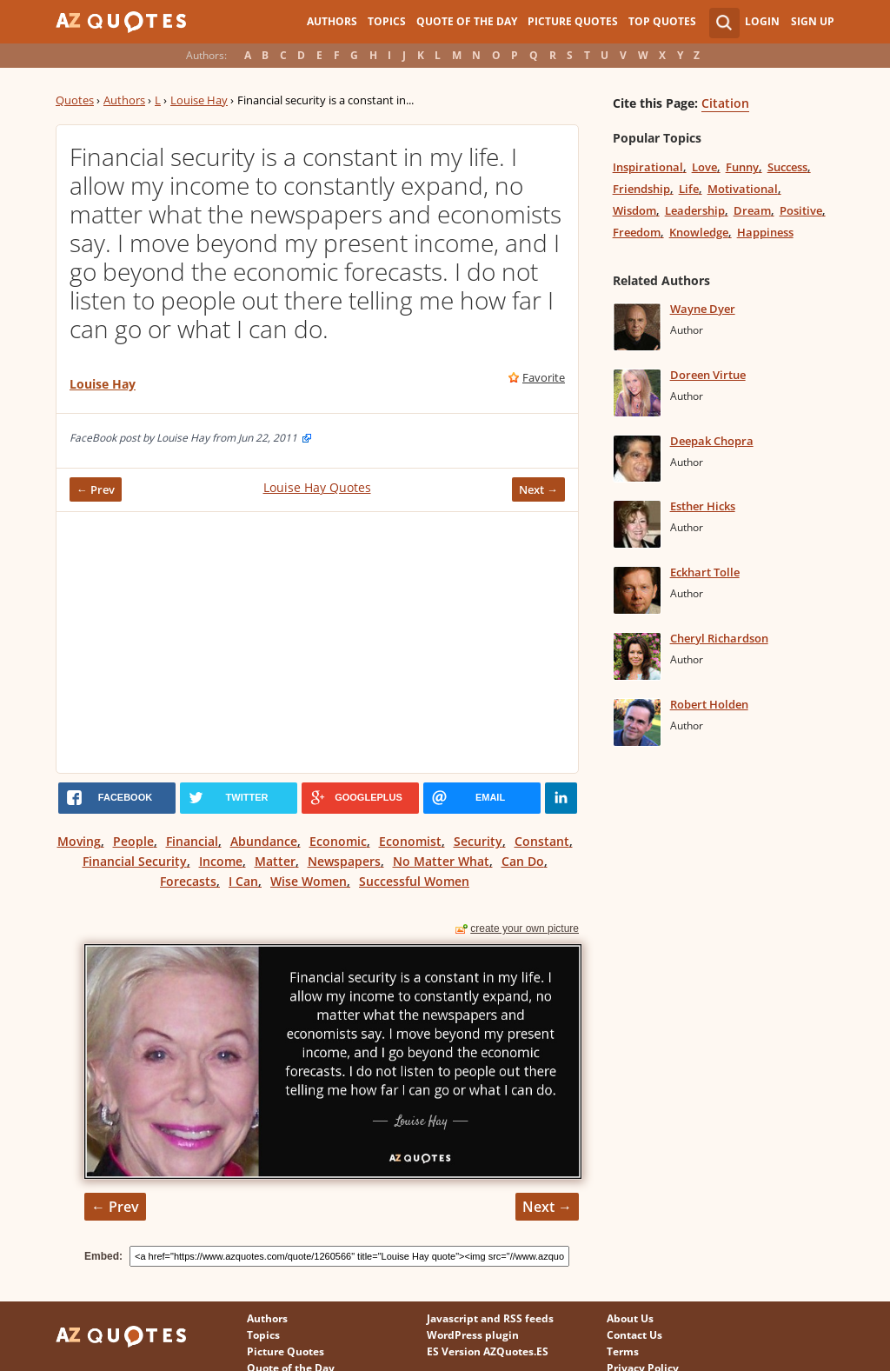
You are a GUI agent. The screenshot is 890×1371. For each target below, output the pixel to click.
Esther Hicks (702, 506)
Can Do (522, 861)
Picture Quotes (573, 21)
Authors (332, 21)
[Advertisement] (317, 642)
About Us (630, 1318)
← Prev (95, 489)
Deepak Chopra (712, 441)
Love (704, 167)
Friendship (641, 188)
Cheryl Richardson (719, 638)
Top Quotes (662, 21)
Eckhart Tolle (705, 572)
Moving (79, 841)
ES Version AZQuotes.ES (487, 1351)
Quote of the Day (466, 21)
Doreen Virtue (708, 375)
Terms (623, 1351)
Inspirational (648, 167)
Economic (338, 841)
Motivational (742, 188)
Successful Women (414, 881)
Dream (752, 210)
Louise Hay (199, 100)
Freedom (637, 232)
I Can (243, 881)
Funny (742, 167)
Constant (542, 841)
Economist (410, 841)
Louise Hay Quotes (317, 487)
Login (762, 21)
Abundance (263, 841)
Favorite (543, 377)
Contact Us (634, 1335)
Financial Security (135, 861)
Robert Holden (709, 704)
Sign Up (812, 21)
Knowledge (698, 232)
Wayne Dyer (702, 308)
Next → (538, 489)
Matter (275, 861)
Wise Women (308, 881)
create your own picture (524, 928)
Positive (801, 210)
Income (220, 861)
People (133, 841)
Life (689, 188)
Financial (192, 841)
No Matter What (441, 861)
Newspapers (344, 861)
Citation (725, 103)
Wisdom (634, 210)
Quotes (75, 100)
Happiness (765, 232)
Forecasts (188, 881)
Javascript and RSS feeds (490, 1318)
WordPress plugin (473, 1335)
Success (787, 167)
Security (478, 841)
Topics (387, 21)
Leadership (695, 210)
